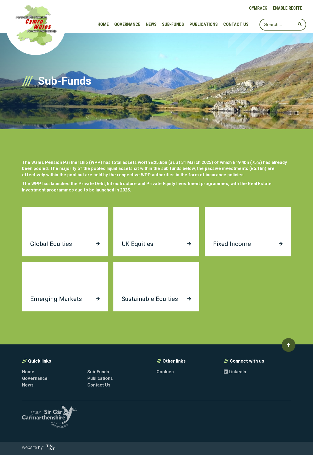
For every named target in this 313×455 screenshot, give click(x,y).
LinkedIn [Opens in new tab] (235, 371)
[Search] (282, 25)
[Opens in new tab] (50, 448)
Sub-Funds (173, 24)
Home (103, 24)
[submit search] (299, 24)
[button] (288, 345)
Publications (203, 24)
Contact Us (235, 24)
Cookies (165, 371)
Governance (127, 24)
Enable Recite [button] (287, 8)
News (151, 24)
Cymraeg (258, 8)
